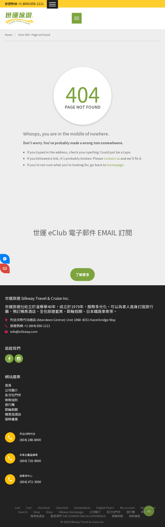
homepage (115, 164)
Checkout (44, 508)
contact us (112, 158)
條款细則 (11, 400)
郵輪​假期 (11, 409)
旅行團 (10, 404)
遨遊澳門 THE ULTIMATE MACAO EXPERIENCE (78, 516)
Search (22, 512)
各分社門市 (13, 395)
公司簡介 (11, 390)
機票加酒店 (13, 414)
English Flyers (105, 508)
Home (8, 34)
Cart (17, 508)
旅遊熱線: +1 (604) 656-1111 (24, 4)
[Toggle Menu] (52, 4)
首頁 (8, 385)
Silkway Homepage (71, 512)
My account (127, 508)
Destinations (82, 508)
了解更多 (82, 274)
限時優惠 (11, 419)
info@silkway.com (23, 331)
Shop (36, 512)
